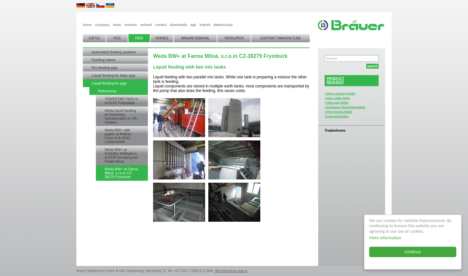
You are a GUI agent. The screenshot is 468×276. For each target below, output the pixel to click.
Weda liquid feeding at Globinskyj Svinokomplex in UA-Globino (121, 116)
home (87, 25)
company (102, 25)
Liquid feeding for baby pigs (114, 75)
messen (130, 25)
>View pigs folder (337, 102)
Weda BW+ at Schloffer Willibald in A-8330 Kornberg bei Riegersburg (121, 155)
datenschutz (223, 25)
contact (160, 25)
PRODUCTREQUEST (335, 80)
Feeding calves (104, 60)
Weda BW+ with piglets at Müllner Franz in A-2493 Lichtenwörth (118, 136)
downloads (178, 25)
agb (193, 25)
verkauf (146, 25)
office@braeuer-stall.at (230, 271)
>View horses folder (338, 111)
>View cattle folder (337, 98)
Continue (413, 252)
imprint (205, 25)
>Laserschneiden (337, 116)
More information (385, 238)
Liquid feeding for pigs (109, 83)
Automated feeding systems (114, 52)
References (107, 91)
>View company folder (340, 93)
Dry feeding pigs (105, 68)
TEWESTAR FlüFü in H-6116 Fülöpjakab (121, 101)
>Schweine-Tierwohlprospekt (345, 107)
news (117, 25)
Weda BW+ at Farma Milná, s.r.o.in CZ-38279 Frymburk (121, 173)
